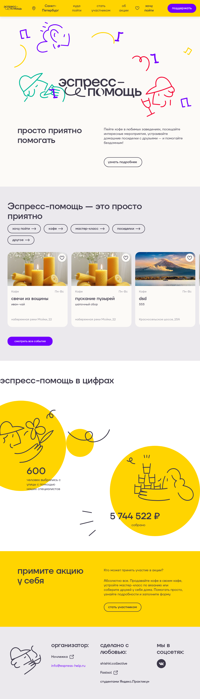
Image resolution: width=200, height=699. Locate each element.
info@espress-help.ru (68, 666)
